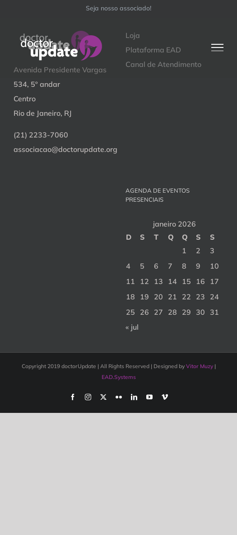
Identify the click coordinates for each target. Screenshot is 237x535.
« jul (132, 326)
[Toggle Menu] (217, 47)
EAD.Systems (119, 377)
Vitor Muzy (199, 366)
